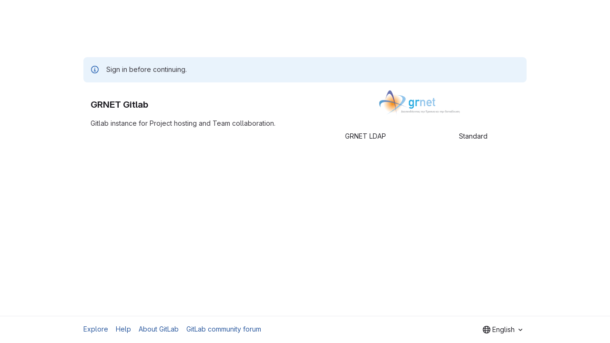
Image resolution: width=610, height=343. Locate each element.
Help (123, 329)
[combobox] (502, 329)
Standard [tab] (473, 136)
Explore (95, 329)
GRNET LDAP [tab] (365, 136)
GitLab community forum (223, 329)
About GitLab (159, 329)
